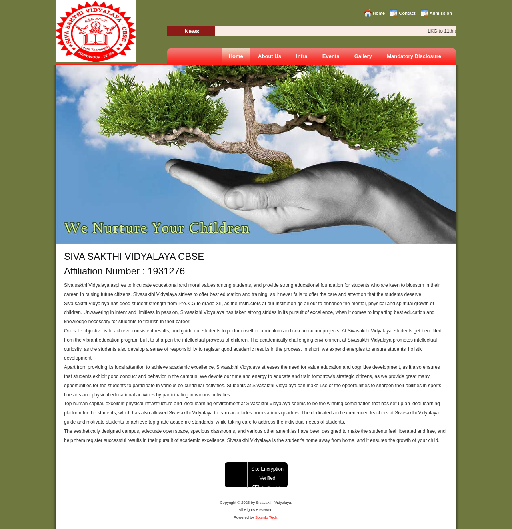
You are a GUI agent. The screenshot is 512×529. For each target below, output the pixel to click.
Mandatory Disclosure (414, 56)
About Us (269, 56)
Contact (407, 13)
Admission (441, 13)
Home (379, 13)
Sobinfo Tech (266, 517)
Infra (301, 56)
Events (331, 56)
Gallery (363, 56)
